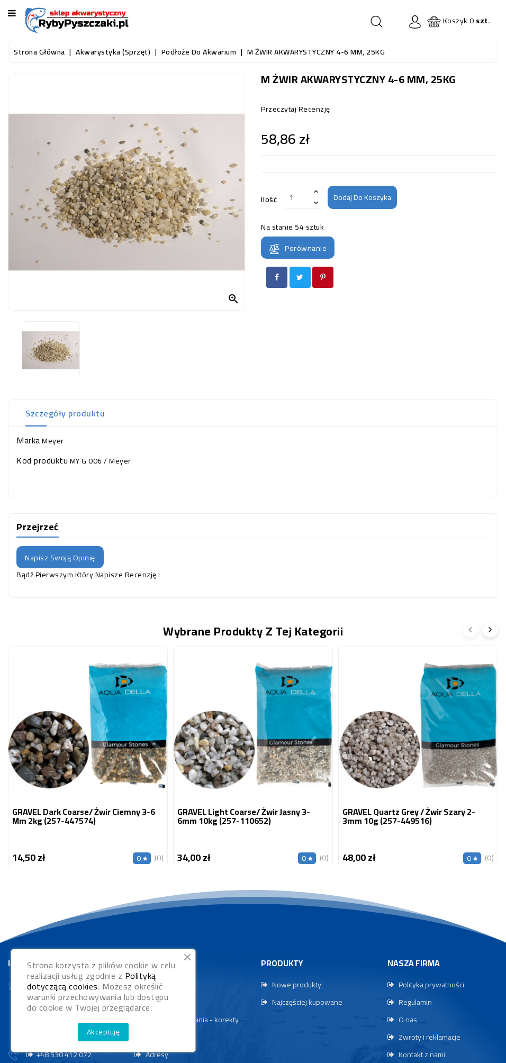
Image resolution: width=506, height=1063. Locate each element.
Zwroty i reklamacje (428, 1037)
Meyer (53, 441)
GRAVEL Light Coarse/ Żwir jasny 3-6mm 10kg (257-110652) (243, 816)
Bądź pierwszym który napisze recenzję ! (88, 575)
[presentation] (470, 630)
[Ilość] (297, 197)
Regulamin (414, 1002)
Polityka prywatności (430, 985)
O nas (407, 1019)
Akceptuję (103, 1032)
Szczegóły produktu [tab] (65, 413)
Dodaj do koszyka (362, 197)
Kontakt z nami (421, 1054)
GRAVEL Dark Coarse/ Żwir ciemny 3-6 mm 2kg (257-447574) (83, 816)
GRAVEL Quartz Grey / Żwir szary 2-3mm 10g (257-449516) (408, 816)
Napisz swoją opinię (60, 558)
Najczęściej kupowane (306, 1002)
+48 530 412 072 (64, 1054)
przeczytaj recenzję (295, 109)
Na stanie (277, 227)
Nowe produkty (295, 985)
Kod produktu (42, 460)
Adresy (156, 1054)
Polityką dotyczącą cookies (91, 981)
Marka (28, 440)
